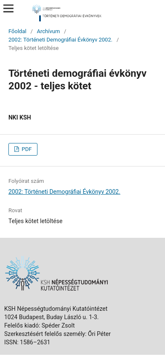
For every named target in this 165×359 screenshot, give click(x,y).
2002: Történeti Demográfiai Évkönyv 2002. (60, 39)
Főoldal (17, 31)
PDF (26, 149)
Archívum (48, 31)
